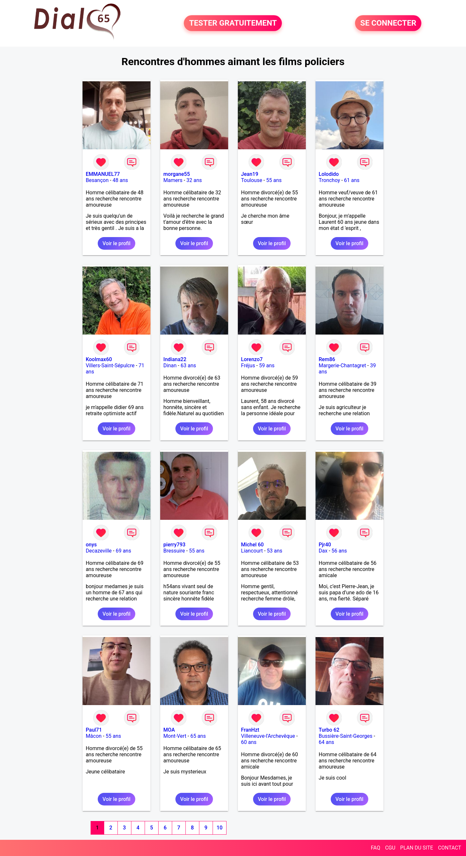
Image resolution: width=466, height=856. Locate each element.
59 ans (267, 365)
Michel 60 (252, 545)
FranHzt (250, 730)
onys (91, 545)
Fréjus (248, 365)
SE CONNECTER (388, 23)
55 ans (274, 180)
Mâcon (94, 736)
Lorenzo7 (252, 359)
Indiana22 (174, 359)
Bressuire (174, 551)
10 (219, 828)
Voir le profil (116, 243)
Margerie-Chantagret (342, 365)
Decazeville (99, 551)
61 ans (352, 180)
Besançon (97, 180)
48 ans (120, 180)
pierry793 (174, 545)
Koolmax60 (99, 359)
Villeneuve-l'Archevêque (268, 736)
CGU (390, 848)
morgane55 (176, 174)
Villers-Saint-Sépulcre (110, 365)
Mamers (173, 180)
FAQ (375, 848)
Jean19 (249, 174)
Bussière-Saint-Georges (345, 736)
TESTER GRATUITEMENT (233, 23)
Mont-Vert (174, 736)
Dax (323, 551)
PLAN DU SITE (416, 848)
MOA (169, 730)
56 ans (339, 551)
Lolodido (329, 174)
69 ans (123, 551)
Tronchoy (329, 180)
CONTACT (449, 848)
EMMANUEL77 (103, 174)
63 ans (188, 365)
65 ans (198, 736)
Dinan (170, 365)
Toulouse (251, 180)
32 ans (194, 180)
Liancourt (252, 551)
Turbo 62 (329, 730)
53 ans (275, 551)
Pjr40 (325, 545)
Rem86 (327, 359)
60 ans (249, 742)
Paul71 (94, 730)
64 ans (326, 742)
